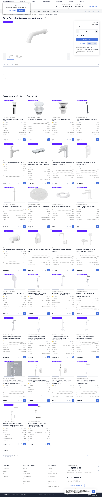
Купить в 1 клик (81, 43)
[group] (36, 35)
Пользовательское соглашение (74, 494)
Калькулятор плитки (53, 486)
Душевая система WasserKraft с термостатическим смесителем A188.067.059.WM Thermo (85, 294)
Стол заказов (37, 11)
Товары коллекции (8, 91)
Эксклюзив (26, 484)
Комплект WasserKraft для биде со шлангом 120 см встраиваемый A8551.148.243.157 (61, 381)
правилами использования (72, 492)
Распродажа (26, 473)
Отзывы (5, 450)
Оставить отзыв (91, 456)
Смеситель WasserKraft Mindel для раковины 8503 (85, 206)
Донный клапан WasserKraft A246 (37, 119)
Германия (97, 82)
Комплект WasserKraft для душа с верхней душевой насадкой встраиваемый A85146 (85, 381)
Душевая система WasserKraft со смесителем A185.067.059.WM (12, 337)
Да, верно (21, 10)
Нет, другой (12, 10)
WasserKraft (96, 80)
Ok (93, 491)
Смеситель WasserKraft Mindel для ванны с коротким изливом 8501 (85, 250)
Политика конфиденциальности (46, 494)
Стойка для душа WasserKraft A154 (12, 206)
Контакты (82, 1)
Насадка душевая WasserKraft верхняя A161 (38, 206)
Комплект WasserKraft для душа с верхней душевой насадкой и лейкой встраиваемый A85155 (13, 425)
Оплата (33, 1)
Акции (25, 468)
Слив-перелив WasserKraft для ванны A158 (86, 120)
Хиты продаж (26, 481)
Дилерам (5, 471)
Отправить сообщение (76, 485)
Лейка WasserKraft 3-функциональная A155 (13, 293)
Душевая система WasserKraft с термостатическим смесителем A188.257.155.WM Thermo (60, 338)
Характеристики (7, 70)
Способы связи (93, 6)
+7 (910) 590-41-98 (67, 6)
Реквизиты (5, 476)
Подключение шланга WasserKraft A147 (14, 249)
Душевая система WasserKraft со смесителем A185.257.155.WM (61, 293)
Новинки (25, 471)
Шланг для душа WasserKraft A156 (61, 206)
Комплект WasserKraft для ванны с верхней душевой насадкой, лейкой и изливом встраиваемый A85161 (13, 381)
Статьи (4, 473)
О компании (22, 1)
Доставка (71, 1)
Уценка (25, 479)
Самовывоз (59, 1)
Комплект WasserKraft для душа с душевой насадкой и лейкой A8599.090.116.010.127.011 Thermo (37, 425)
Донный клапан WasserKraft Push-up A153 (62, 120)
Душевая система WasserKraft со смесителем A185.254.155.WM (85, 337)
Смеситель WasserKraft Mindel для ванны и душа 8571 (85, 163)
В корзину (87, 39)
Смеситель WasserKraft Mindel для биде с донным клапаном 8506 (63, 163)
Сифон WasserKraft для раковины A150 (13, 162)
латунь (97, 76)
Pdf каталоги (46, 11)
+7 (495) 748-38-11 (79, 6)
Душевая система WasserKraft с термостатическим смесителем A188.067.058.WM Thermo (36, 338)
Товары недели (27, 476)
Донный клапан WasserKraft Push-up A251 (13, 120)
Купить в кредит (92, 43)
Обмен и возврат (46, 1)
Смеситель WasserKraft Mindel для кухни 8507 (61, 250)
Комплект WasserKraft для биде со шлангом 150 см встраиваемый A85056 (38, 380)
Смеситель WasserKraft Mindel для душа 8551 (39, 250)
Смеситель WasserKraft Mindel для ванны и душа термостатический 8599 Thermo (38, 164)
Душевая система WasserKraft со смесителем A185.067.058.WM (37, 293)
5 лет (98, 74)
